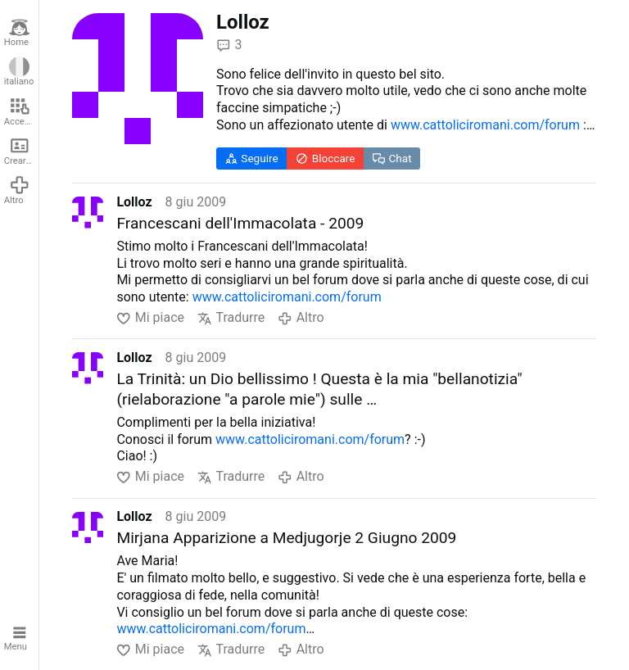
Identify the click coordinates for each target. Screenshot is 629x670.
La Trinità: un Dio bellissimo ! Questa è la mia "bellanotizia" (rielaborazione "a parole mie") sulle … (319, 389)
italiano (19, 72)
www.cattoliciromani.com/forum (485, 125)
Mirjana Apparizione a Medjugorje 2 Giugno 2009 (286, 537)
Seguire (251, 158)
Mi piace (150, 318)
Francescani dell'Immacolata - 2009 (240, 223)
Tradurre (231, 318)
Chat (392, 158)
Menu (17, 637)
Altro (17, 190)
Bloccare (325, 158)
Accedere (21, 111)
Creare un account (21, 150)
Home (17, 32)
